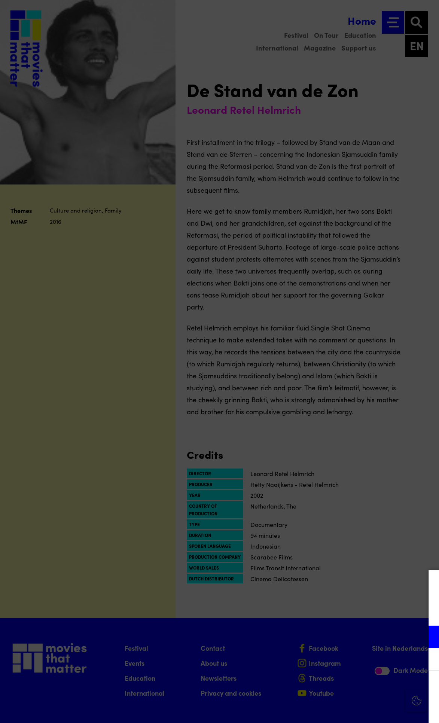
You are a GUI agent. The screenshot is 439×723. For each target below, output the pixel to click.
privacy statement (345, 612)
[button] (368, 637)
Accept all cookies (375, 687)
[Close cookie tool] (427, 583)
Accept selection (375, 709)
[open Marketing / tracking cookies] (427, 660)
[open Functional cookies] (427, 638)
